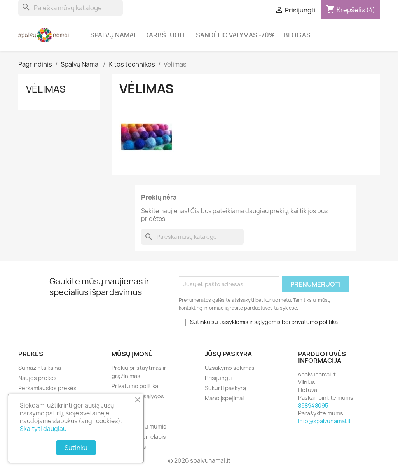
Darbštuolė (165, 35)
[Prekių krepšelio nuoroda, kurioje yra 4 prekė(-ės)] (350, 9)
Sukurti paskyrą (225, 388)
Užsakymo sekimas (230, 367)
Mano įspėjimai (224, 398)
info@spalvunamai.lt (324, 421)
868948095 (313, 405)
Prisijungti (218, 378)
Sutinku (76, 447)
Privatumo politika (135, 386)
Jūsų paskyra (228, 354)
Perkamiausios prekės (47, 388)
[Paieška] (70, 8)
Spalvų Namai (112, 35)
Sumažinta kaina (39, 367)
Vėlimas (46, 89)
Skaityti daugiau (43, 429)
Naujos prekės (37, 378)
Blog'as (297, 35)
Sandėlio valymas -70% (235, 35)
